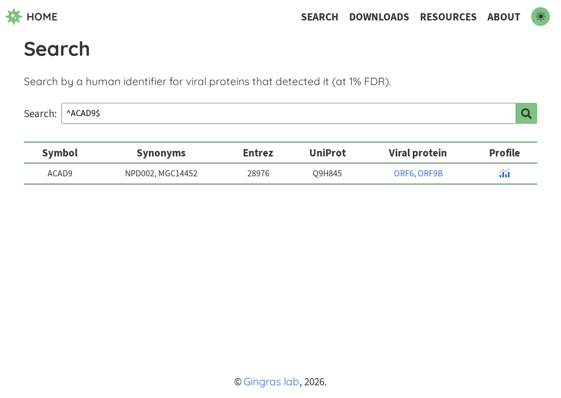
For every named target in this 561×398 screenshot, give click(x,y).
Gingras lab (271, 381)
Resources (448, 17)
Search (320, 17)
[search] (526, 113)
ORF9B (430, 173)
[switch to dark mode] (540, 16)
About (504, 17)
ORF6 (404, 173)
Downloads (379, 17)
